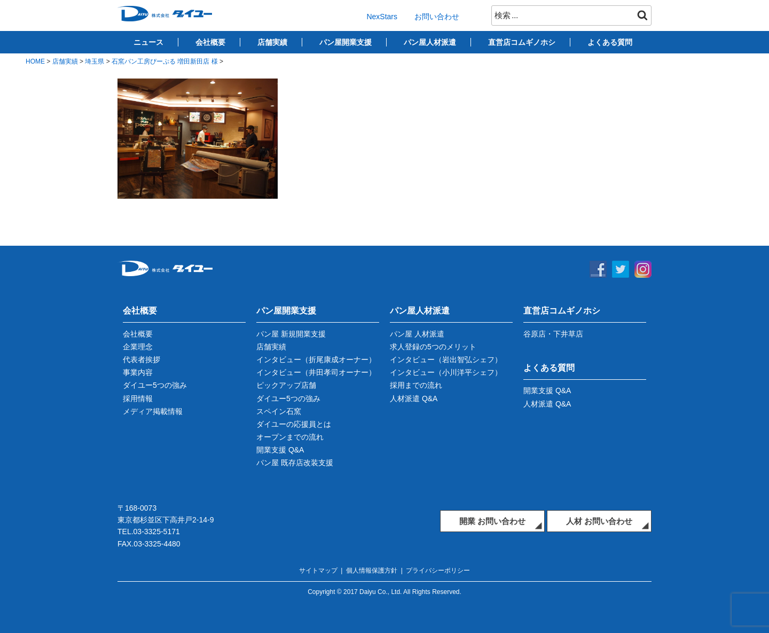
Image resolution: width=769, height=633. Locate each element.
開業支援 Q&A (280, 450)
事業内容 (138, 372)
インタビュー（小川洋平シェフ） (446, 372)
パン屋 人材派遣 (417, 334)
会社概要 (210, 42)
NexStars (381, 16)
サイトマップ (318, 570)
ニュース (148, 42)
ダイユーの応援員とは (293, 424)
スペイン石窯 (278, 411)
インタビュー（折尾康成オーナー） (316, 359)
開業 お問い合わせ (492, 521)
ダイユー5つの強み (155, 385)
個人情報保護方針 (371, 570)
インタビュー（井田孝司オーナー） (316, 372)
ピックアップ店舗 (286, 385)
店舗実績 (272, 42)
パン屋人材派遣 (430, 42)
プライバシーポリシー (438, 570)
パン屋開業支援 (345, 42)
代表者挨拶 (141, 359)
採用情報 (138, 398)
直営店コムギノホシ (521, 42)
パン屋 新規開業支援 (291, 334)
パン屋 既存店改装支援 (294, 462)
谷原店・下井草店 (553, 334)
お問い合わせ (436, 16)
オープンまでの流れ (290, 437)
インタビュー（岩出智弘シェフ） (446, 359)
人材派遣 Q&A (413, 398)
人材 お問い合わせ (599, 521)
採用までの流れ (416, 385)
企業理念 (138, 346)
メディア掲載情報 (153, 411)
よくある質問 (609, 42)
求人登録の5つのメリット (433, 346)
